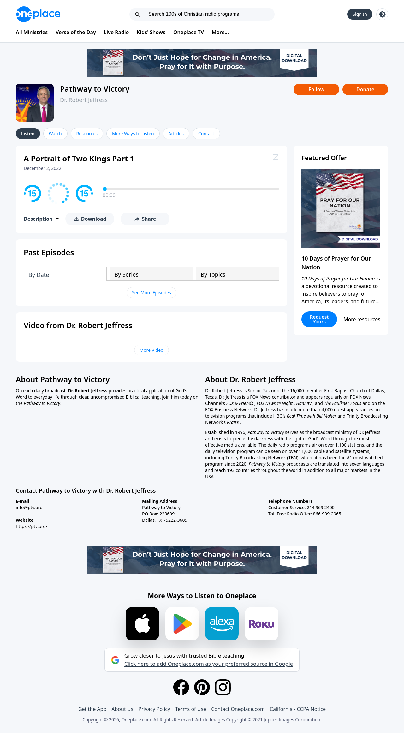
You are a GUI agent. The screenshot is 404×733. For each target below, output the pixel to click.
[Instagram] (223, 687)
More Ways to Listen (133, 133)
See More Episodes (151, 293)
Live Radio (116, 32)
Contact (206, 133)
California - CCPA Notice (298, 709)
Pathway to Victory (94, 88)
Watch (55, 133)
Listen (28, 133)
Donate (365, 89)
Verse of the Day (76, 32)
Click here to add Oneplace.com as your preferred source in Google (208, 663)
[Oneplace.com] (38, 14)
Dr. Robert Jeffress (84, 100)
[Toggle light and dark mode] (382, 14)
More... (220, 32)
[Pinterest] (202, 687)
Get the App (92, 709)
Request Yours (319, 319)
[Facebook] (181, 687)
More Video (151, 350)
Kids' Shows (151, 32)
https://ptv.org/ (31, 526)
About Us (122, 709)
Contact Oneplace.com (238, 709)
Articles (176, 133)
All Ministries (32, 32)
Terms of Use (190, 709)
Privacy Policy (154, 709)
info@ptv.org (29, 507)
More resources (361, 319)
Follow (316, 89)
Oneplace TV (188, 32)
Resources (87, 133)
